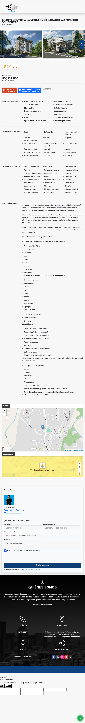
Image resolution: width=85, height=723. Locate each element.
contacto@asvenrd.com (23, 656)
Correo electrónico (49, 524)
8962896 (21, 510)
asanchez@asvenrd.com (14, 513)
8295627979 (10, 510)
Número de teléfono (11, 532)
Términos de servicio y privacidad (31, 569)
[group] (21, 44)
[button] (81, 44)
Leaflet (66, 450)
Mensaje (7, 539)
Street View (10, 66)
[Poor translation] (8, 686)
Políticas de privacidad (42, 604)
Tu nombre (8, 524)
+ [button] (5, 411)
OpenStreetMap (78, 450)
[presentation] (21, 556)
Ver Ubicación (36, 470)
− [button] (5, 414)
